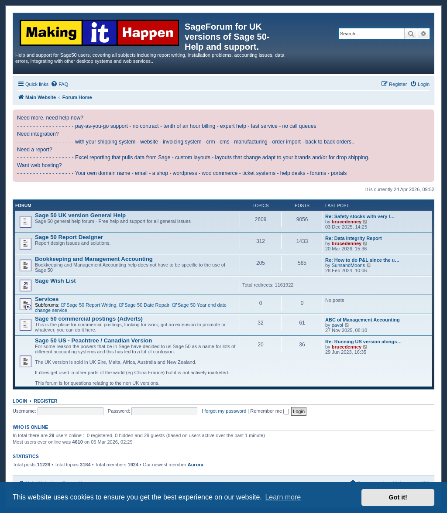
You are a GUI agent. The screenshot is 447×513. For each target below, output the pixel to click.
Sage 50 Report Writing (88, 305)
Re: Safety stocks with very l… (360, 216)
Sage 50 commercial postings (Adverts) (89, 318)
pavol (337, 325)
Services (46, 299)
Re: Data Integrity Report (353, 238)
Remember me (269, 411)
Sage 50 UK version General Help (80, 215)
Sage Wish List (55, 280)
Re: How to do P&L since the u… (362, 260)
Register (46, 401)
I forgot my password (224, 411)
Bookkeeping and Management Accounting (94, 259)
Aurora (195, 464)
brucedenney (346, 221)
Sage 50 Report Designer (69, 237)
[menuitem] (59, 84)
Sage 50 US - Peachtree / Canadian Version (93, 340)
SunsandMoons (348, 265)
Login (20, 401)
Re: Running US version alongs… (363, 341)
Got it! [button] (398, 497)
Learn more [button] (283, 497)
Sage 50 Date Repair (144, 305)
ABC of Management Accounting (362, 319)
